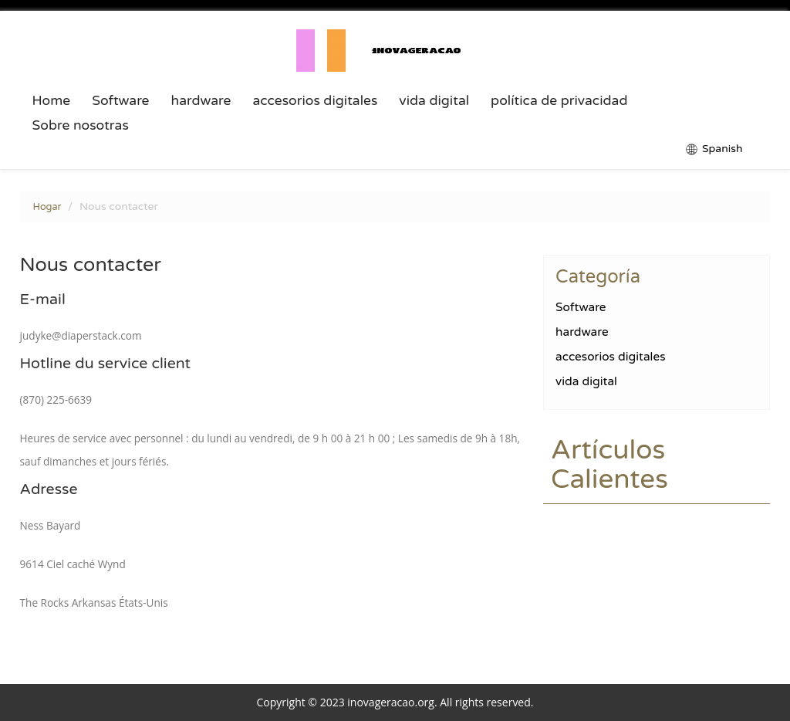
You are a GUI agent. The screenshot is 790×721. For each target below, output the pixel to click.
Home (51, 101)
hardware (201, 101)
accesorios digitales (314, 101)
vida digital (434, 101)
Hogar (47, 207)
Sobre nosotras (80, 126)
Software (120, 101)
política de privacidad (559, 101)
